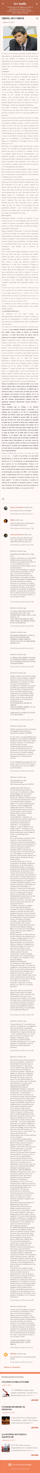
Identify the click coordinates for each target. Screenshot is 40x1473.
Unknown (13, 1354)
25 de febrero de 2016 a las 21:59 (22, 602)
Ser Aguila (20, 3)
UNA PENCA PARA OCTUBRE (15, 1382)
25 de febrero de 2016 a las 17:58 (22, 528)
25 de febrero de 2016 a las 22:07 (22, 648)
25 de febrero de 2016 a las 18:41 (22, 545)
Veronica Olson (25, 1469)
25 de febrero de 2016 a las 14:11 (22, 514)
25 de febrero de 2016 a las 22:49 (22, 1300)
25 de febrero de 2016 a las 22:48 (22, 1051)
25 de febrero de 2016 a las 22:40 (22, 1015)
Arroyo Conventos (16, 507)
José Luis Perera (16, 535)
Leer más (34, 1400)
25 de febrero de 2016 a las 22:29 (22, 771)
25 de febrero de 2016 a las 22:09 (22, 667)
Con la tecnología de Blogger (20, 1465)
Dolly (12, 520)
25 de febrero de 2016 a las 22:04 (22, 626)
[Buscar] (37, 4)
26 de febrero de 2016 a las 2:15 (21, 1348)
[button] (37, 19)
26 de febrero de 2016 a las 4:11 (21, 1362)
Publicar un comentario (12, 1367)
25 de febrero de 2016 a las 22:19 (22, 720)
